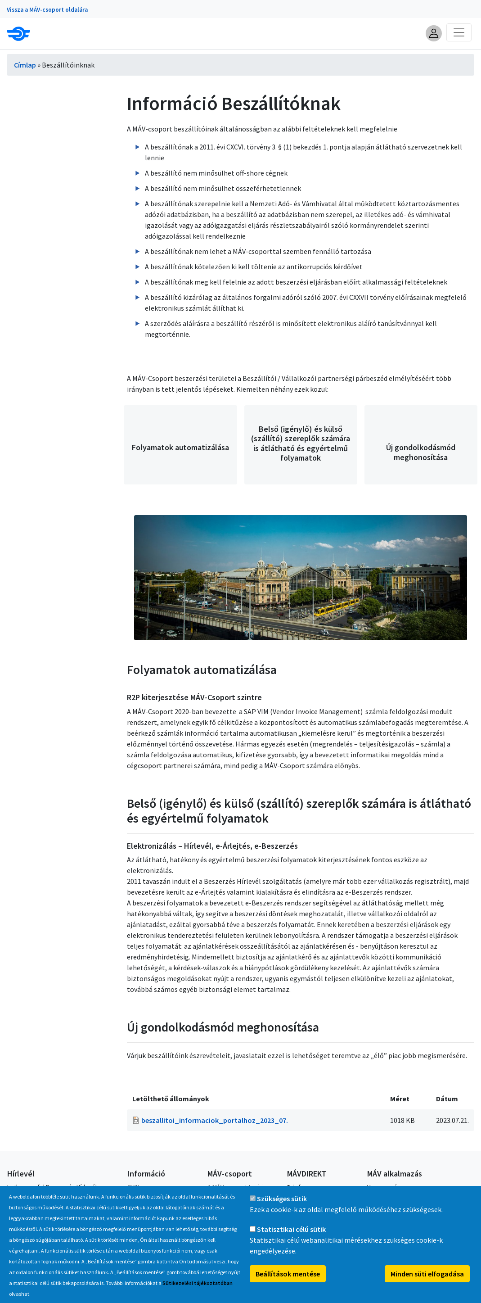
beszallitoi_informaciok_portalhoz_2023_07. (214, 1120)
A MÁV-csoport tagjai (235, 1187)
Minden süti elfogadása (427, 1284)
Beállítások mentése (288, 1284)
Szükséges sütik (282, 1208)
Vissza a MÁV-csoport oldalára (47, 10)
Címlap (25, 64)
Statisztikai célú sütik (291, 1239)
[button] (434, 33)
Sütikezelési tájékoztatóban (197, 1293)
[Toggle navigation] (459, 32)
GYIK (133, 1187)
